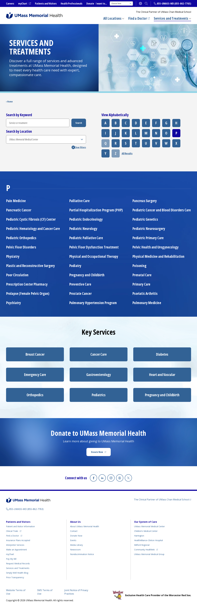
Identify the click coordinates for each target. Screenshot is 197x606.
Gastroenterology (98, 374)
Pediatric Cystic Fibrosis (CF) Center (31, 219)
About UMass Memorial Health (84, 525)
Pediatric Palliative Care (86, 237)
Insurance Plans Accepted (18, 539)
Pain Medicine (16, 200)
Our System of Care (145, 521)
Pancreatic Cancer (18, 210)
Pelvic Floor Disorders (21, 247)
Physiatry (13, 256)
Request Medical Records (18, 562)
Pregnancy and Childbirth (87, 275)
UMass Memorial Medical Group (149, 553)
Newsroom (75, 548)
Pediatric (21, 237)
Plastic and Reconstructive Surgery (30, 265)
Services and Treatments (171, 18)
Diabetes (162, 354)
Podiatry (75, 265)
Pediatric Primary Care (148, 237)
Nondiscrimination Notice (82, 553)
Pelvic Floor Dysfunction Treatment (94, 247)
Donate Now (101, 452)
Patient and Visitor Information (20, 525)
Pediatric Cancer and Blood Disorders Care (161, 210)
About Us (75, 521)
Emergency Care (35, 374)
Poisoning (139, 265)
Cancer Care (98, 354)
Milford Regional (141, 544)
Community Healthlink (144, 548)
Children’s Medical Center (146, 530)
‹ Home (9, 101)
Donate (90, 3)
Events (73, 539)
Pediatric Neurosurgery (148, 228)
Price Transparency (15, 576)
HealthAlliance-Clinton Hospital (148, 539)
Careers (10, 3)
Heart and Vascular (162, 374)
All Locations (112, 18)
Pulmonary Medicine (146, 302)
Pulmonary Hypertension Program (93, 302)
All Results (127, 153)
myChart (24, 4)
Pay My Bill (11, 558)
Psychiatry (13, 302)
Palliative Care (79, 200)
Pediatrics (99, 394)
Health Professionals (71, 3)
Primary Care (141, 284)
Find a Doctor (139, 18)
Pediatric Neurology (83, 228)
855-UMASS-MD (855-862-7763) (174, 3)
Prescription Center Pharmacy (27, 284)
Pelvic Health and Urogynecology (155, 247)
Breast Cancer (35, 354)
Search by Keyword (19, 115)
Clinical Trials (13, 530)
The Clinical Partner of (162, 498)
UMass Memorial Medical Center (149, 525)
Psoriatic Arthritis (145, 293)
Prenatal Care (141, 275)
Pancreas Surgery (144, 200)
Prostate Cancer (80, 293)
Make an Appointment (16, 548)
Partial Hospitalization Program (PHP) (96, 210)
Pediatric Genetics (145, 219)
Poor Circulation (17, 275)
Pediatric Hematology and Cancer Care (33, 228)
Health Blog (17, 572)
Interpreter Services (15, 544)
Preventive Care (80, 284)
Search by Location (19, 131)
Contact (73, 530)
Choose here (121, 3)
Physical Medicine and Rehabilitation (158, 256)
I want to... (101, 3)
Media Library (76, 544)
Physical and (93, 256)
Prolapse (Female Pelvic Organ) (27, 293)
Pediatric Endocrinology (86, 219)
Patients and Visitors (46, 3)
